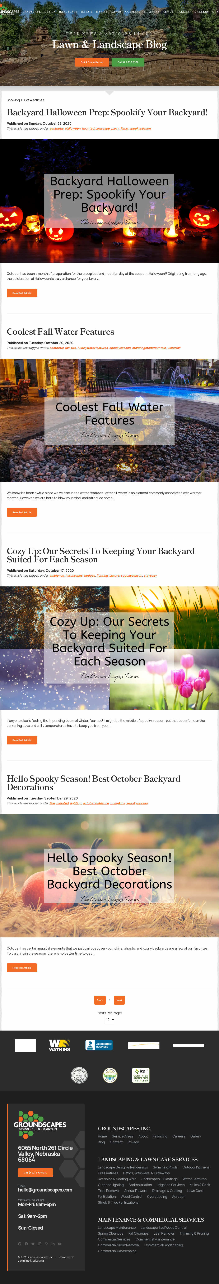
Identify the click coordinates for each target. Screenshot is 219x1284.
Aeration (178, 1196)
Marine (102, 11)
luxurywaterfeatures (93, 348)
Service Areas (123, 1136)
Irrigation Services (171, 1184)
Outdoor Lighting (111, 1184)
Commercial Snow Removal (118, 1245)
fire (73, 348)
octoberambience (96, 803)
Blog (101, 1142)
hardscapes (74, 575)
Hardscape (68, 11)
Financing (160, 1136)
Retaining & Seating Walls (117, 1179)
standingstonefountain (149, 348)
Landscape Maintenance (117, 1227)
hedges (89, 575)
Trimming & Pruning (194, 1233)
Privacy (133, 1142)
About (168, 11)
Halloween (72, 128)
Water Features (195, 1179)
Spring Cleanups (111, 1233)
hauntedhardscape (96, 128)
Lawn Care (195, 1190)
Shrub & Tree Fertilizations (118, 1202)
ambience (57, 575)
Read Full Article (22, 292)
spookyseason (140, 128)
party (115, 128)
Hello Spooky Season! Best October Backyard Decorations (93, 782)
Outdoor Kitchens (196, 1167)
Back (100, 1000)
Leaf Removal (164, 1233)
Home (102, 1136)
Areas (154, 11)
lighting (102, 575)
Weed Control (131, 1196)
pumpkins (117, 803)
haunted (62, 803)
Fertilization (107, 1196)
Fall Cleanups (139, 1233)
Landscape (32, 11)
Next (119, 1000)
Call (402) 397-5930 (35, 1172)
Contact (116, 1142)
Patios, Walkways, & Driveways (146, 1173)
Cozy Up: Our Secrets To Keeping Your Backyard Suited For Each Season (101, 554)
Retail (87, 11)
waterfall (173, 348)
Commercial (135, 11)
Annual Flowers (135, 1190)
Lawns (116, 11)
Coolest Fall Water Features (60, 331)
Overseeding (157, 1196)
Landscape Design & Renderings (123, 1167)
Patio (124, 128)
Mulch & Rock (200, 1184)
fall (67, 348)
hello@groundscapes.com (45, 1189)
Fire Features (108, 1173)
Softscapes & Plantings (159, 1179)
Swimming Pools (165, 1167)
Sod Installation (140, 1184)
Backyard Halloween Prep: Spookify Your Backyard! (107, 112)
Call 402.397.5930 (128, 62)
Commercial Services (114, 1239)
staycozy (150, 575)
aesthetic (57, 128)
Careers (202, 11)
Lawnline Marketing (31, 1260)
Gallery (184, 11)
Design (50, 11)
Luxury (114, 575)
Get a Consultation (92, 62)
